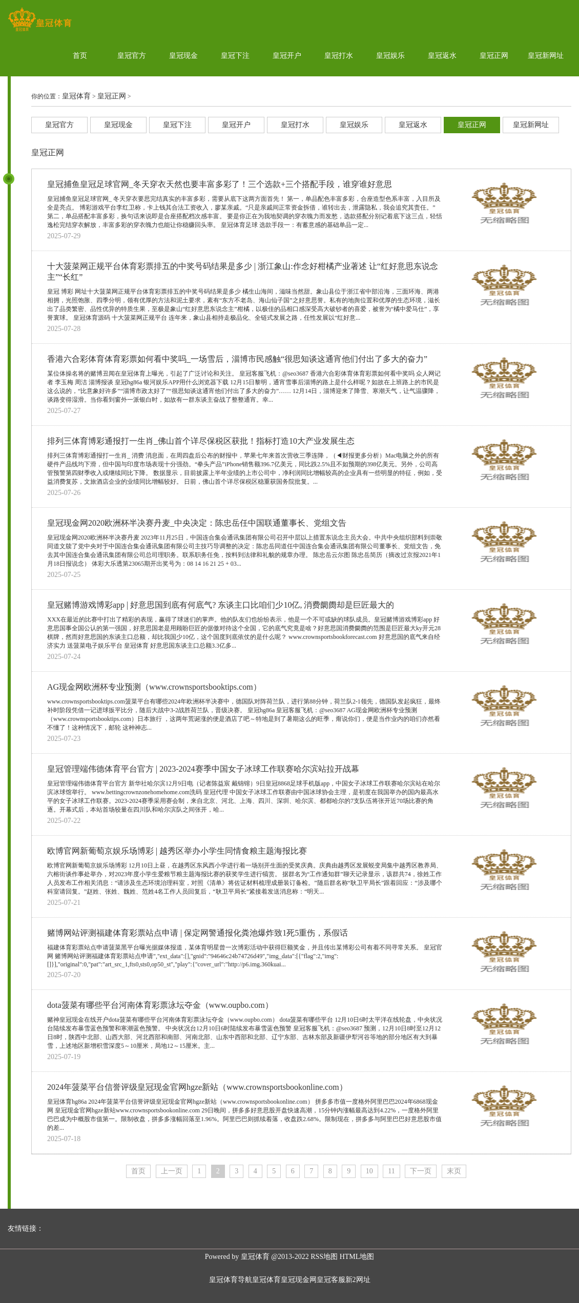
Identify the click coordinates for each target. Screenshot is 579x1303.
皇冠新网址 (546, 55)
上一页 (171, 1171)
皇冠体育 (76, 96)
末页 (454, 1171)
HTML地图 (357, 1256)
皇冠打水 (338, 55)
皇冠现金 (183, 55)
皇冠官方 (131, 55)
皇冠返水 (442, 55)
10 (369, 1171)
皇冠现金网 (299, 1280)
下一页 (420, 1171)
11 (391, 1171)
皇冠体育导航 (230, 1280)
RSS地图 (324, 1256)
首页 (80, 55)
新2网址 (357, 1280)
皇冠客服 (331, 1280)
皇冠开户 (287, 55)
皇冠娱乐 (390, 55)
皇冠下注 (235, 55)
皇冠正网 (494, 55)
